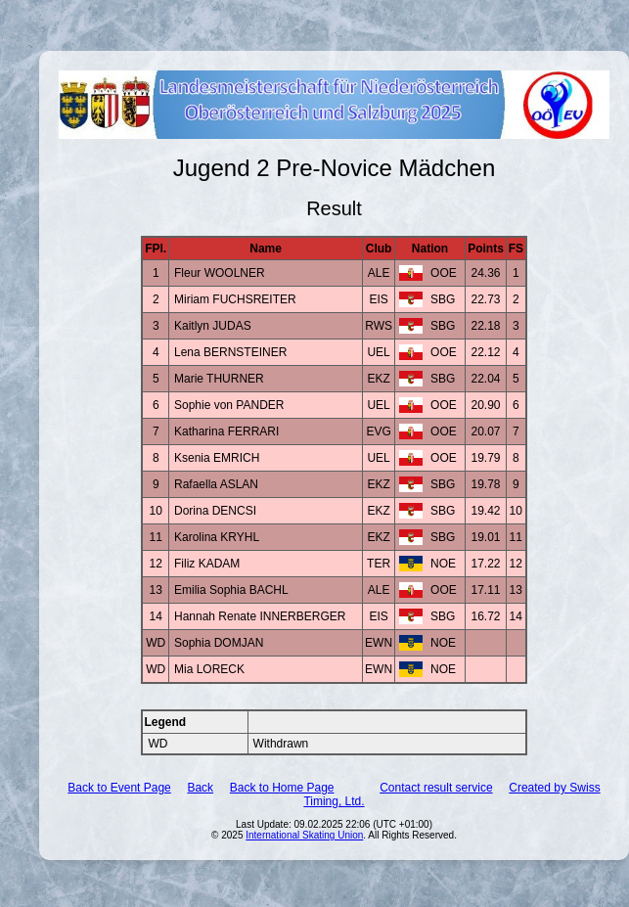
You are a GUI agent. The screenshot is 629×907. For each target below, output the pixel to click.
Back (200, 787)
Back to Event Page (118, 787)
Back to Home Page (282, 787)
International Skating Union (304, 835)
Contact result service (436, 787)
